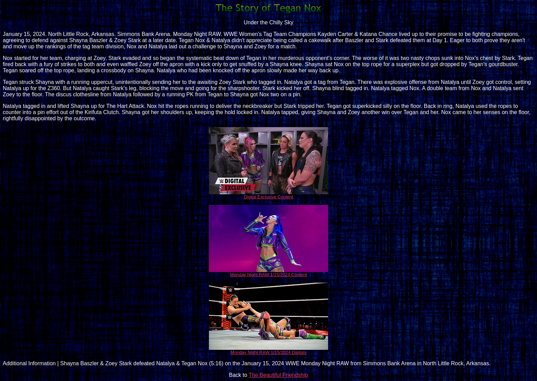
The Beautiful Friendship (278, 375)
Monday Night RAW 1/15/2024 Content (268, 274)
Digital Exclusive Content (268, 196)
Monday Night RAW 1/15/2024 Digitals (268, 352)
